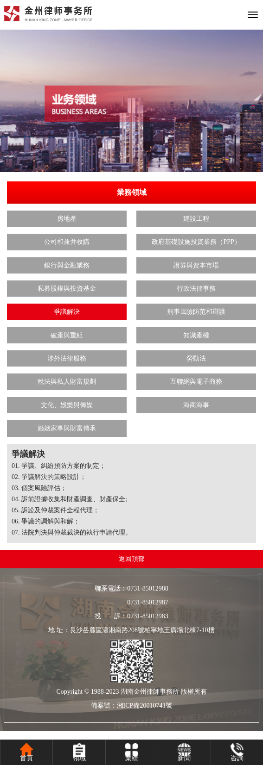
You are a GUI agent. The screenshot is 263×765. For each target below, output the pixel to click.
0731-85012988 (147, 588)
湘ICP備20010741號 (145, 705)
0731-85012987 (131, 602)
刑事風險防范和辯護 (196, 311)
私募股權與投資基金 (67, 288)
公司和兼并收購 (67, 241)
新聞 (184, 758)
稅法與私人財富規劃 (67, 381)
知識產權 (196, 335)
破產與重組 (67, 335)
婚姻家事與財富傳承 (67, 428)
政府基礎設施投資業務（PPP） (196, 241)
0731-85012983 (147, 616)
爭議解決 (67, 311)
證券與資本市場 (196, 265)
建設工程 (196, 218)
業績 (131, 758)
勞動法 (196, 358)
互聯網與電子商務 (196, 381)
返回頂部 (132, 558)
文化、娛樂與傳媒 (67, 405)
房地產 (67, 218)
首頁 (26, 758)
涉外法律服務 (66, 358)
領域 (79, 758)
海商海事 (196, 405)
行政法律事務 (196, 288)
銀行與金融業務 (67, 265)
